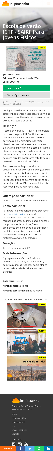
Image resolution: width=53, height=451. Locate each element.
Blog (14, 426)
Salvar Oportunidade (16, 95)
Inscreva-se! (12, 88)
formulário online (16, 214)
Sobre (14, 414)
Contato (15, 434)
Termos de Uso (19, 418)
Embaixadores (18, 422)
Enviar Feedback (19, 430)
